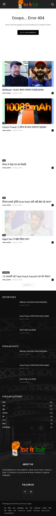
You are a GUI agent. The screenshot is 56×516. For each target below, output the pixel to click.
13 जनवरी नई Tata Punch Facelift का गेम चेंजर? (26, 276)
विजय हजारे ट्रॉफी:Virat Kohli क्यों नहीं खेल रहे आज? (26, 201)
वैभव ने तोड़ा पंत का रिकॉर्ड (14, 164)
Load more (28, 285)
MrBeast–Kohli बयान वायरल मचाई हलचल (23, 89)
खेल (4, 86)
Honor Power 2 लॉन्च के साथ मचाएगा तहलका (24, 127)
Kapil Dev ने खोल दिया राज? (15, 239)
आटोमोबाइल (6, 272)
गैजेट (4, 123)
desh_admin (6, 93)
